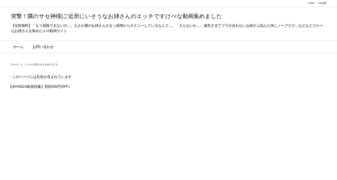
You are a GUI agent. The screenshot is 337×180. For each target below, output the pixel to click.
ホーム (15, 64)
